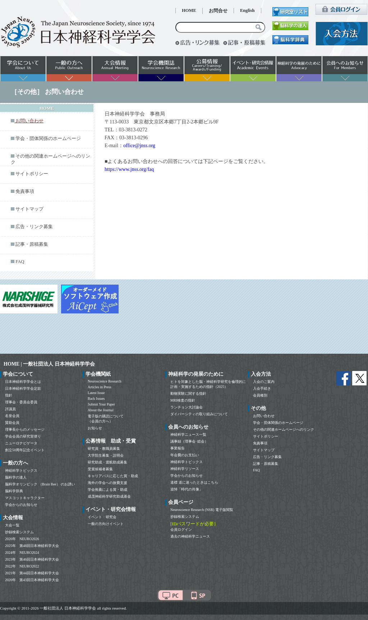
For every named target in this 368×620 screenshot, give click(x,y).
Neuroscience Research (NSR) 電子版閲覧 (201, 510)
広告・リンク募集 (34, 226)
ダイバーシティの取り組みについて (199, 414)
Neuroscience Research (104, 381)
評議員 (10, 409)
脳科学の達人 (16, 477)
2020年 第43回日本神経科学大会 (32, 580)
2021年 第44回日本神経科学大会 (32, 573)
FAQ (19, 261)
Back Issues (96, 398)
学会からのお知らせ (21, 505)
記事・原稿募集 (31, 244)
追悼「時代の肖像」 (186, 489)
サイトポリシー (31, 173)
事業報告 (177, 448)
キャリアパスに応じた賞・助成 (113, 476)
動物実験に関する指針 (188, 393)
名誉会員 (12, 416)
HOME (189, 10)
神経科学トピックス (21, 470)
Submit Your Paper (101, 404)
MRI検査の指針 (182, 400)
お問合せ (218, 10)
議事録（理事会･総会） (189, 441)
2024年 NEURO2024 (22, 553)
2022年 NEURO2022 (22, 566)
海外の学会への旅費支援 (107, 483)
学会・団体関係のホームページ (48, 138)
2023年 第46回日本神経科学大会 (32, 559)
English (247, 10)
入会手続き (262, 388)
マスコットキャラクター (25, 498)
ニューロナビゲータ (21, 443)
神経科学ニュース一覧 (188, 434)
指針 (8, 395)
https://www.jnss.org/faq (129, 169)
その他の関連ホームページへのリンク (283, 429)
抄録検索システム (19, 532)
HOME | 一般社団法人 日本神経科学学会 (49, 364)
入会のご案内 (264, 382)
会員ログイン (181, 529)
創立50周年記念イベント (25, 450)
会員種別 (260, 395)
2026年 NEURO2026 (22, 539)
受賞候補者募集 (100, 469)
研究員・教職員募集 (104, 449)
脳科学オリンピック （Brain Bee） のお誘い (40, 484)
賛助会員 (12, 423)
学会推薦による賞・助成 (107, 490)
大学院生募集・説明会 (106, 455)
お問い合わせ (264, 416)
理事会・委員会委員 (21, 402)
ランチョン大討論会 (186, 407)
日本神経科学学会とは (23, 382)
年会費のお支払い (184, 455)
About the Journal (101, 410)
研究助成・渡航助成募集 (107, 462)
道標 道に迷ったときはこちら (194, 482)
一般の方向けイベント (106, 524)
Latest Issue (96, 393)
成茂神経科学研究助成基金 (109, 496)
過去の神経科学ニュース (190, 536)
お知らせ (95, 428)
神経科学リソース (184, 469)
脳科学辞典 (14, 491)
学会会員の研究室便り (23, 436)
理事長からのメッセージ (25, 429)
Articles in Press (99, 387)
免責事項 (24, 191)
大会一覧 (12, 525)
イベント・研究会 (102, 517)
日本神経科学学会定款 (23, 388)
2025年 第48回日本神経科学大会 (32, 546)
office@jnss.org (139, 145)
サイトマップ (29, 209)
